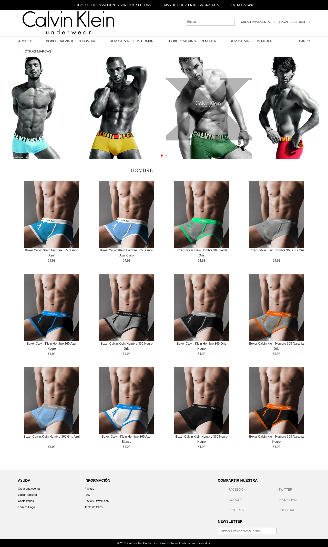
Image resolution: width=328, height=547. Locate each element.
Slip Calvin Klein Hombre (133, 41)
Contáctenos (26, 500)
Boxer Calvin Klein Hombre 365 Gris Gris (276, 250)
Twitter (280, 489)
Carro (301, 41)
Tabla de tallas (93, 507)
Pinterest (232, 510)
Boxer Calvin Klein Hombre (71, 41)
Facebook (231, 489)
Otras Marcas (38, 51)
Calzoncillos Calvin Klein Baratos (148, 543)
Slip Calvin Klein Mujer (251, 41)
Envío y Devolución (97, 500)
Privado (89, 488)
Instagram (282, 500)
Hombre (142, 170)
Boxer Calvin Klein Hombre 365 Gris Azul (52, 436)
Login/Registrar (292, 21)
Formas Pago (26, 507)
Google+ (231, 500)
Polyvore (281, 510)
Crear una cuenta (255, 21)
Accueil (25, 41)
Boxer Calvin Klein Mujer (193, 41)
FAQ (87, 494)
